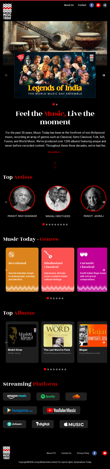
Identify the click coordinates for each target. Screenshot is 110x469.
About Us (69, 5)
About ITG (51, 453)
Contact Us (66, 453)
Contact (82, 5)
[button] (103, 75)
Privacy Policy (83, 453)
